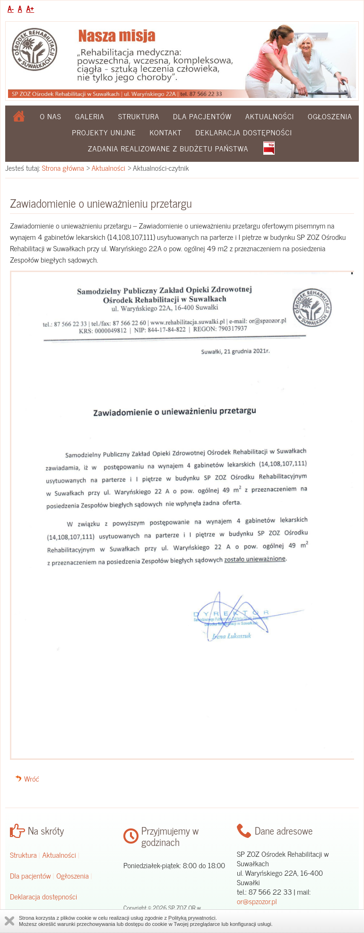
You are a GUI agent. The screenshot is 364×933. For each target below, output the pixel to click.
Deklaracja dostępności (244, 132)
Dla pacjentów (202, 116)
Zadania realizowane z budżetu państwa (168, 148)
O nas (50, 116)
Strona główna (63, 167)
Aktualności (269, 116)
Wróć (31, 778)
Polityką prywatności (192, 918)
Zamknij (9, 920)
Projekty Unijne (104, 132)
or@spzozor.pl (257, 901)
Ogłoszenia (330, 116)
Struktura (138, 116)
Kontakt (165, 132)
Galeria (89, 116)
